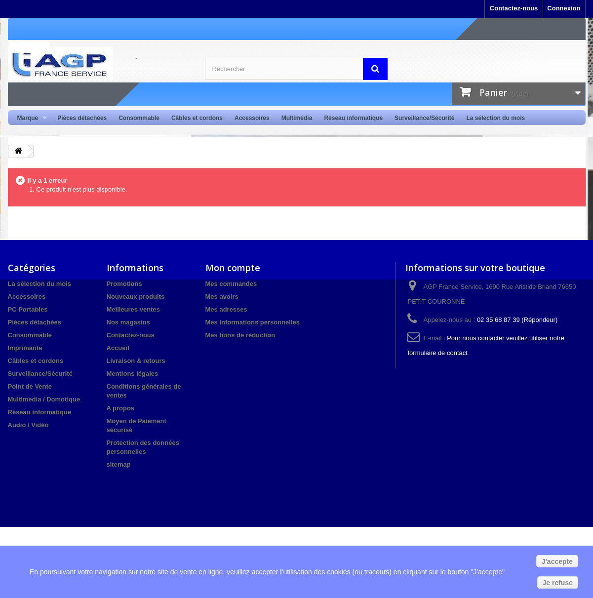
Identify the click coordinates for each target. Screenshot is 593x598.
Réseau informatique (353, 118)
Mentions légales (132, 373)
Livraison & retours (136, 360)
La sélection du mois (495, 118)
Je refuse (558, 583)
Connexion (563, 8)
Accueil (118, 348)
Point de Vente (30, 386)
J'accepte (557, 561)
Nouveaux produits (136, 296)
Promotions (124, 283)
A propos (121, 408)
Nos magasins (128, 322)
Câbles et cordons (197, 118)
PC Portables (28, 309)
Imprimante (25, 348)
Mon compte (232, 268)
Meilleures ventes (133, 309)
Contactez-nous (514, 8)
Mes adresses (226, 309)
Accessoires (252, 118)
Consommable (139, 118)
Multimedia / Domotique (44, 399)
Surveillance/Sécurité (424, 118)
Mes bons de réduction (240, 335)
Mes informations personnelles (252, 322)
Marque (29, 118)
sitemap (119, 464)
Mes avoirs (221, 296)
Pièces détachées (82, 118)
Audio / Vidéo (28, 425)
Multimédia (297, 118)
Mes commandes (231, 283)
